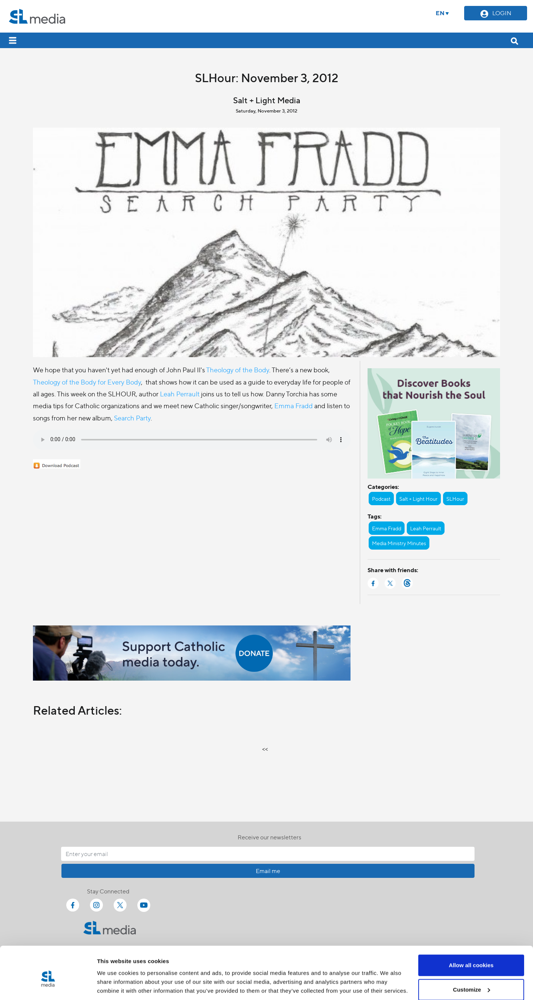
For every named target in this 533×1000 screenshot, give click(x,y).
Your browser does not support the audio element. (192, 440)
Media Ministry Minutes (399, 543)
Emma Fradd (293, 405)
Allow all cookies (471, 932)
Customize (471, 956)
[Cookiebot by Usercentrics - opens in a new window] (48, 985)
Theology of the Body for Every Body (87, 381)
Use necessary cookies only (471, 980)
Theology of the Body (237, 369)
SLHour (455, 498)
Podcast (381, 498)
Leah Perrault (180, 393)
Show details (114, 977)
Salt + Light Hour (418, 498)
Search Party (132, 417)
